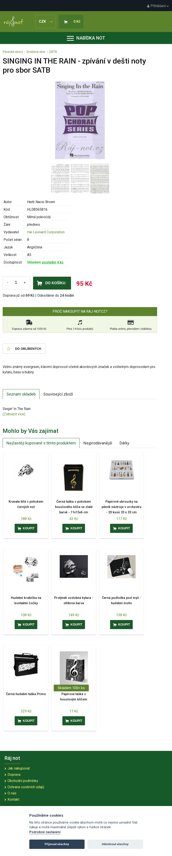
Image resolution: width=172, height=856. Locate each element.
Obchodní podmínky (23, 781)
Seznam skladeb (21, 394)
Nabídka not (86, 38)
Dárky (124, 443)
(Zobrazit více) (14, 414)
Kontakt (13, 799)
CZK (45, 21)
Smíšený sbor (35, 52)
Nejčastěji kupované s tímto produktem (41, 443)
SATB (53, 52)
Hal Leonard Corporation (46, 232)
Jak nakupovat (19, 768)
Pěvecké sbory (13, 52)
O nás (12, 793)
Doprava (14, 774)
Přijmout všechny (57, 844)
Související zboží (58, 394)
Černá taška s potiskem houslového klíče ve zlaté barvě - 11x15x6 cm (74, 507)
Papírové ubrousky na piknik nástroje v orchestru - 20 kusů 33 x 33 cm (121, 507)
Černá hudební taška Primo (26, 694)
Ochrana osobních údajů (26, 787)
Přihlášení (158, 6)
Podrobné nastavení (45, 832)
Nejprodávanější (97, 443)
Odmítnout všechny (115, 844)
